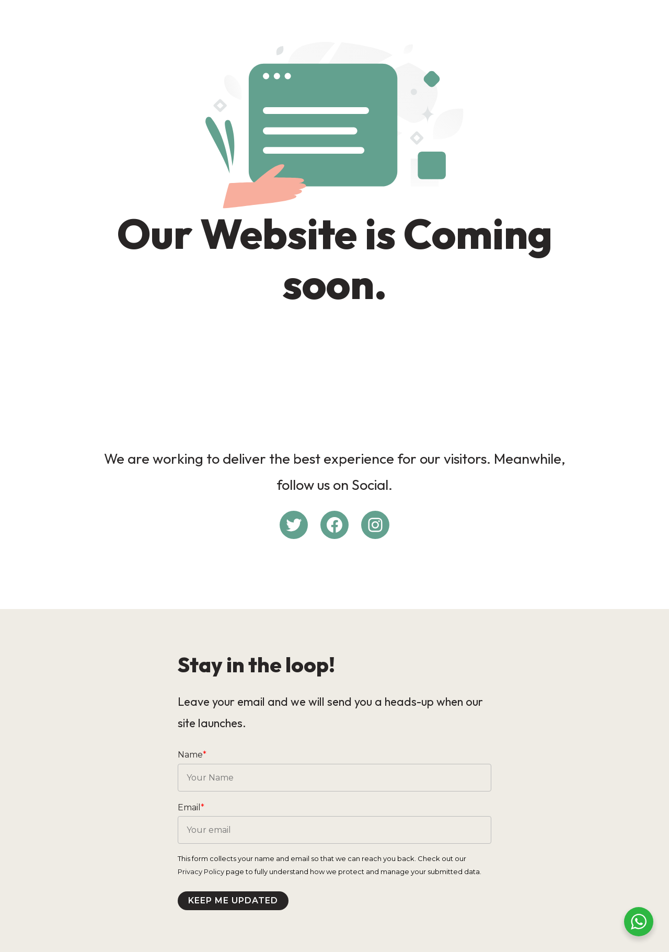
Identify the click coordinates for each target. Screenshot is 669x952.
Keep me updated (233, 900)
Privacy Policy (201, 871)
